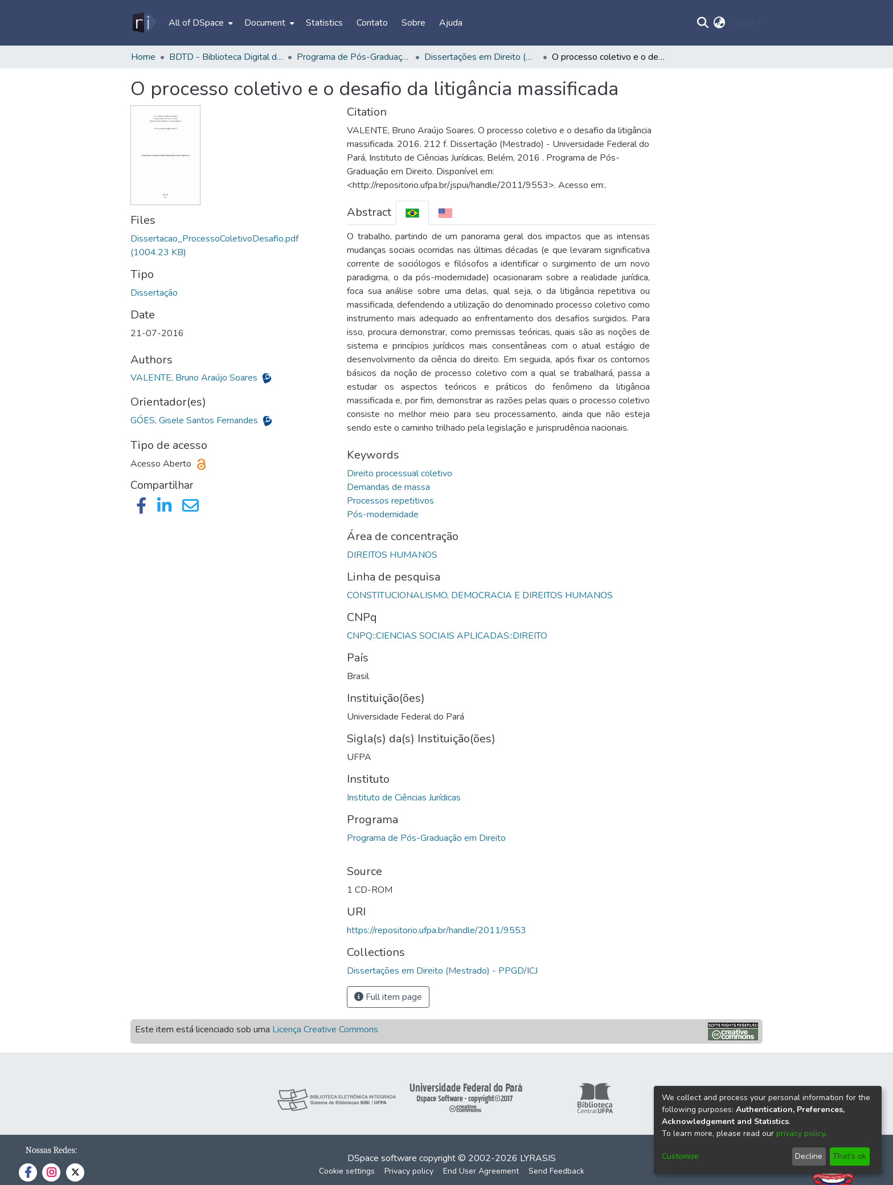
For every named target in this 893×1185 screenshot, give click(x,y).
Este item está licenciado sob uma (256, 1029)
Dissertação (154, 293)
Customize (680, 1156)
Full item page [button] (388, 997)
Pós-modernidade (383, 514)
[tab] (412, 213)
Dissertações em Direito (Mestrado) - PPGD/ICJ (481, 57)
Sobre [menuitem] (413, 23)
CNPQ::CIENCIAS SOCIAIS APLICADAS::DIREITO (447, 636)
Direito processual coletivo (399, 473)
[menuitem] (199, 23)
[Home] (143, 22)
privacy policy (800, 1133)
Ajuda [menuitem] (450, 23)
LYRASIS (538, 1158)
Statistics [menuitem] (324, 23)
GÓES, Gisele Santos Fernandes (195, 420)
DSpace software (382, 1158)
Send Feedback (556, 1171)
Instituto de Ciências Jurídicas (404, 797)
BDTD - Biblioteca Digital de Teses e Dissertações (226, 57)
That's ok (849, 1156)
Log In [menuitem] (742, 23)
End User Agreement (481, 1171)
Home (143, 57)
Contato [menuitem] (372, 23)
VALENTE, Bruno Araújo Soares (195, 377)
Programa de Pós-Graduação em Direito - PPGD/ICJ (354, 57)
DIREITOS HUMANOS (392, 555)
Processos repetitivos (390, 501)
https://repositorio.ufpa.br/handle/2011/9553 (436, 930)
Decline (808, 1156)
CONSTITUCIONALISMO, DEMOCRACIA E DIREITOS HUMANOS (480, 595)
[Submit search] (703, 23)
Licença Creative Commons (325, 1029)
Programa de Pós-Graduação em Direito (426, 838)
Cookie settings (347, 1171)
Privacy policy (408, 1171)
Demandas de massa (388, 487)
